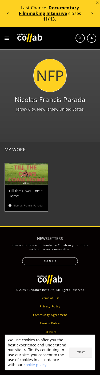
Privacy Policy (50, 306)
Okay (81, 352)
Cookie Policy (50, 323)
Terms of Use (49, 298)
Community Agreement (50, 315)
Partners (50, 332)
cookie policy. (35, 364)
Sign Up (50, 261)
